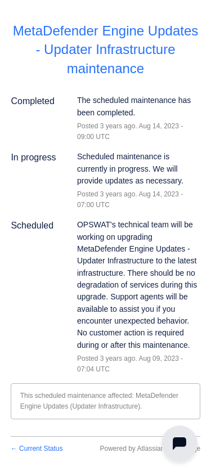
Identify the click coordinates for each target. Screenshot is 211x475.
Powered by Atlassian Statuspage (150, 448)
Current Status (37, 448)
